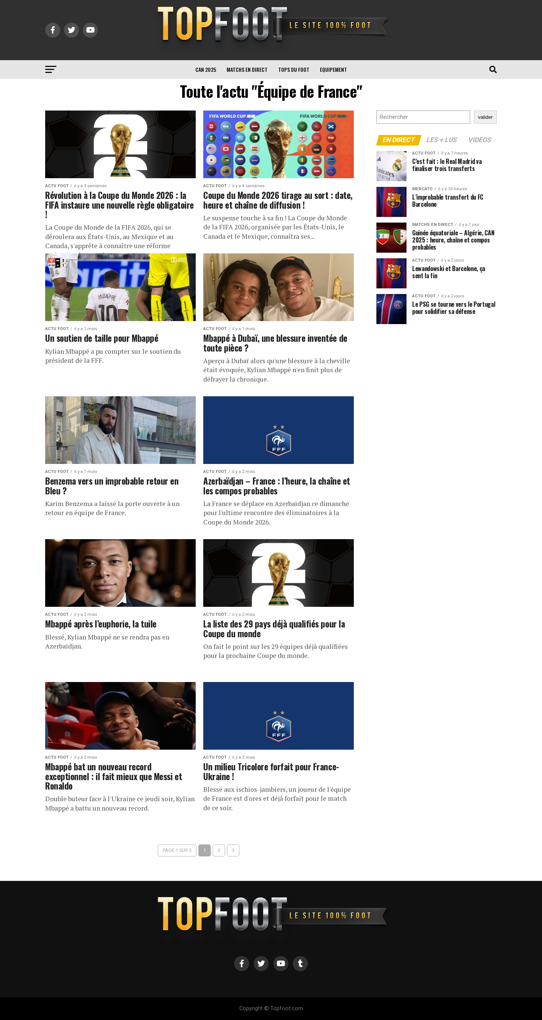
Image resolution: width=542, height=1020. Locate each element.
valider (485, 117)
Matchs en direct (247, 69)
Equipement (333, 69)
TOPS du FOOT (293, 69)
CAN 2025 (205, 69)
